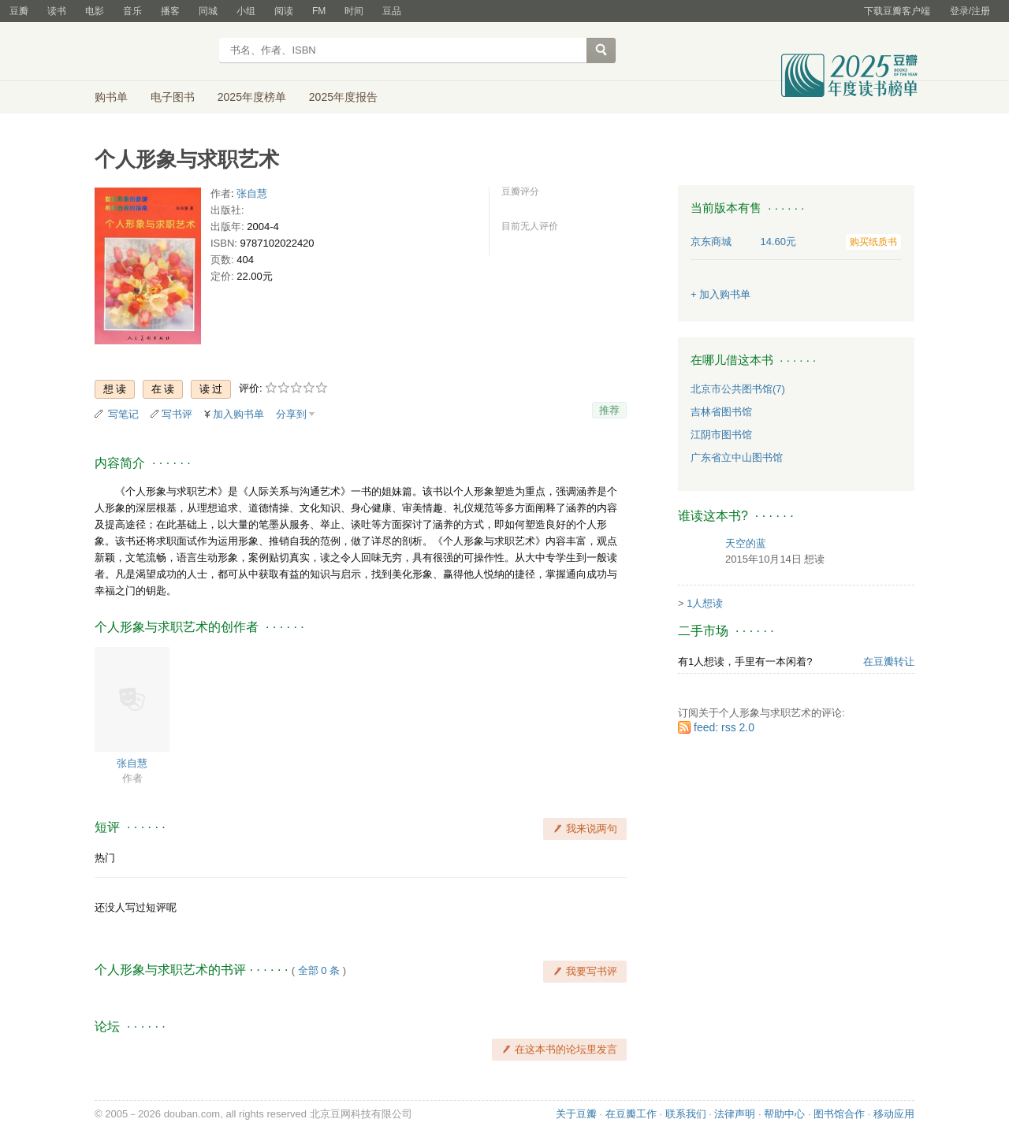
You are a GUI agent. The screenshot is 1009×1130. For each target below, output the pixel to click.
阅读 (283, 11)
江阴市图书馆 (721, 434)
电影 (94, 11)
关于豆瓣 (576, 1114)
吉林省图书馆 (721, 412)
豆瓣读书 (152, 52)
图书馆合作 (839, 1114)
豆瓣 (18, 11)
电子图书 (173, 97)
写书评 (177, 414)
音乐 (132, 11)
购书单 (111, 97)
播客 (170, 11)
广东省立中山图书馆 (737, 457)
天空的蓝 (745, 543)
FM (319, 11)
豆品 (391, 11)
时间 (353, 11)
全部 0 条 (319, 970)
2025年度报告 (343, 97)
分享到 (291, 414)
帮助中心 (784, 1114)
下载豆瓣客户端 (897, 11)
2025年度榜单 (252, 97)
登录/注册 (970, 11)
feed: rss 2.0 (724, 727)
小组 (245, 11)
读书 (56, 11)
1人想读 (705, 603)
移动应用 (893, 1114)
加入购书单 (238, 414)
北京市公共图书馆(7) (738, 389)
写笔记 (123, 414)
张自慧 (251, 193)
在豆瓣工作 (631, 1114)
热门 (105, 858)
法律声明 (734, 1114)
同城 (208, 11)
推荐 (609, 410)
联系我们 (685, 1114)
